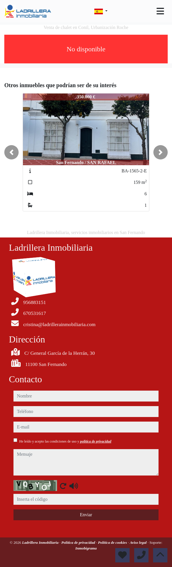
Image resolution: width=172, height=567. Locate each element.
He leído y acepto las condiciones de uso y (65, 441)
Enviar (86, 514)
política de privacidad (95, 441)
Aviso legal (139, 542)
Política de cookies (113, 542)
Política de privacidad (78, 542)
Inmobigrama (86, 548)
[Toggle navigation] (160, 11)
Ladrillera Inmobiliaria (40, 542)
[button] (11, 152)
